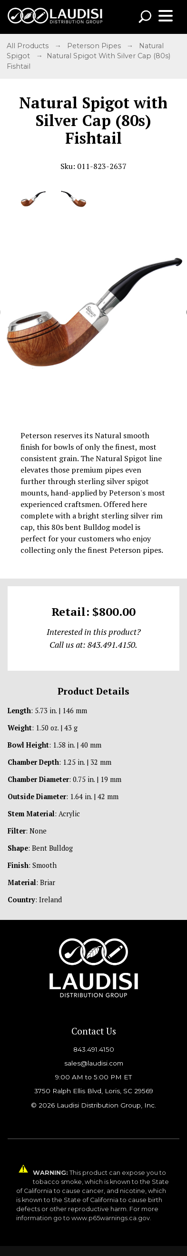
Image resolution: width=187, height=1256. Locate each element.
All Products (28, 46)
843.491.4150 (93, 1049)
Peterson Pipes (95, 46)
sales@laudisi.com (93, 1063)
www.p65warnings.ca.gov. (111, 1218)
